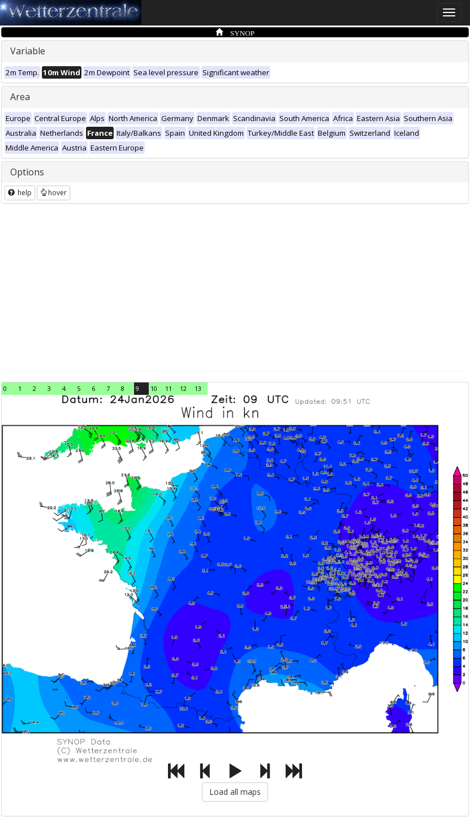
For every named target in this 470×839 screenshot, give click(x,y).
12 (183, 388)
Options (27, 172)
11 (168, 388)
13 (198, 388)
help (20, 193)
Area (20, 97)
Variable (27, 51)
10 (153, 388)
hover (53, 193)
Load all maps (235, 791)
